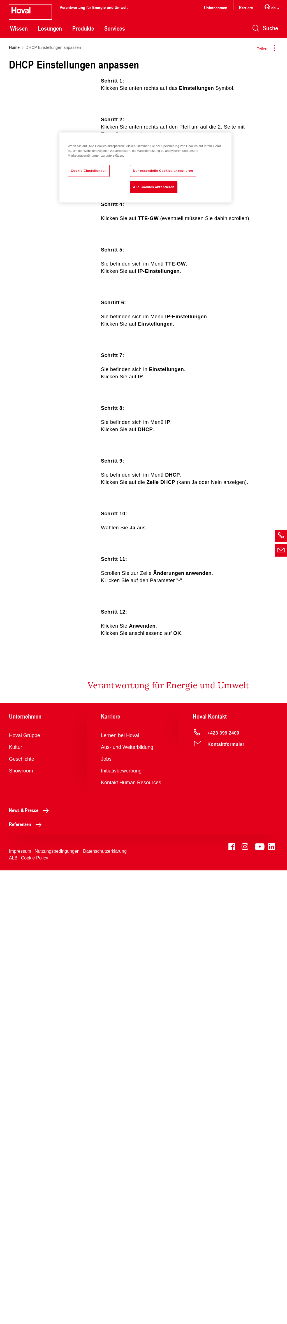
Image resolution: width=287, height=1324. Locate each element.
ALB (13, 1311)
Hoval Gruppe (24, 1189)
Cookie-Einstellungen (89, 170)
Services (114, 28)
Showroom (21, 1224)
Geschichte (21, 1212)
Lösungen (50, 28)
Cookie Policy (34, 1311)
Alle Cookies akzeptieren (154, 187)
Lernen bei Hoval (120, 1189)
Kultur (15, 1201)
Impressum (20, 1304)
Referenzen (27, 1277)
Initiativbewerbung (121, 1224)
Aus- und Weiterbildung (127, 1201)
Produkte (83, 28)
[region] (145, 167)
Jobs (106, 1212)
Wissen (19, 28)
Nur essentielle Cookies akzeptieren (163, 170)
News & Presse (30, 1263)
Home (14, 47)
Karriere (246, 7)
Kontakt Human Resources (131, 1236)
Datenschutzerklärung (105, 1304)
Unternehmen (215, 7)
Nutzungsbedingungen (57, 1304)
